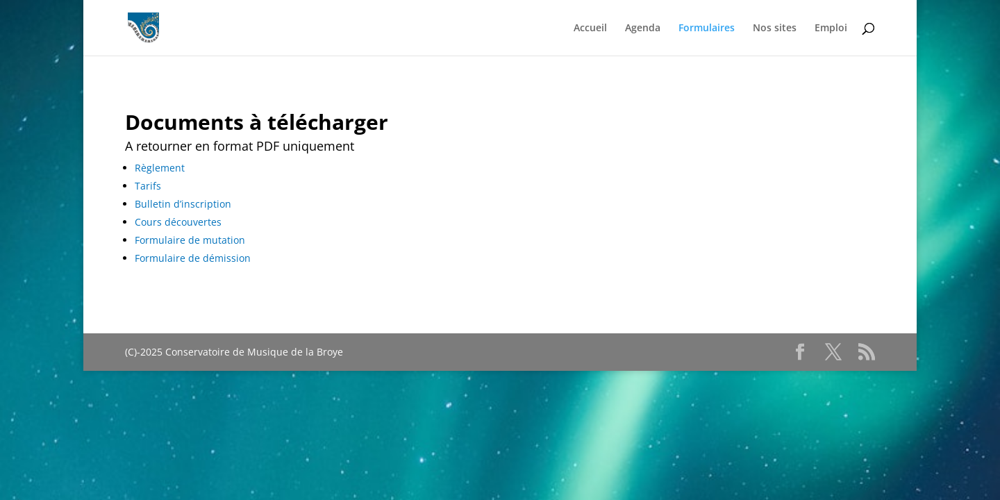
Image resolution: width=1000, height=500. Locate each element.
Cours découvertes (178, 221)
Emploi (831, 28)
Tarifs (148, 185)
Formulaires (706, 28)
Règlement (160, 167)
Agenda (642, 28)
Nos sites (775, 28)
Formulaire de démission (193, 258)
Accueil (590, 28)
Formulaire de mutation (190, 240)
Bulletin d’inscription (183, 203)
